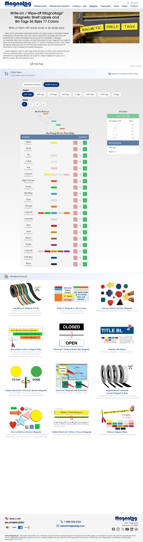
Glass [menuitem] (116, 6)
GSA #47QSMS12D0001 (15, 522)
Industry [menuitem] (79, 6)
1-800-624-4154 (71, 521)
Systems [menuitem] (60, 6)
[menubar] (86, 6)
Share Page (36, 64)
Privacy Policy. (17, 539)
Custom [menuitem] (134, 6)
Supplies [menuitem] (93, 6)
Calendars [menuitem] (105, 6)
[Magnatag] (126, 518)
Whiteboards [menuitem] (40, 6)
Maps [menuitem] (124, 6)
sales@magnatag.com (70, 525)
